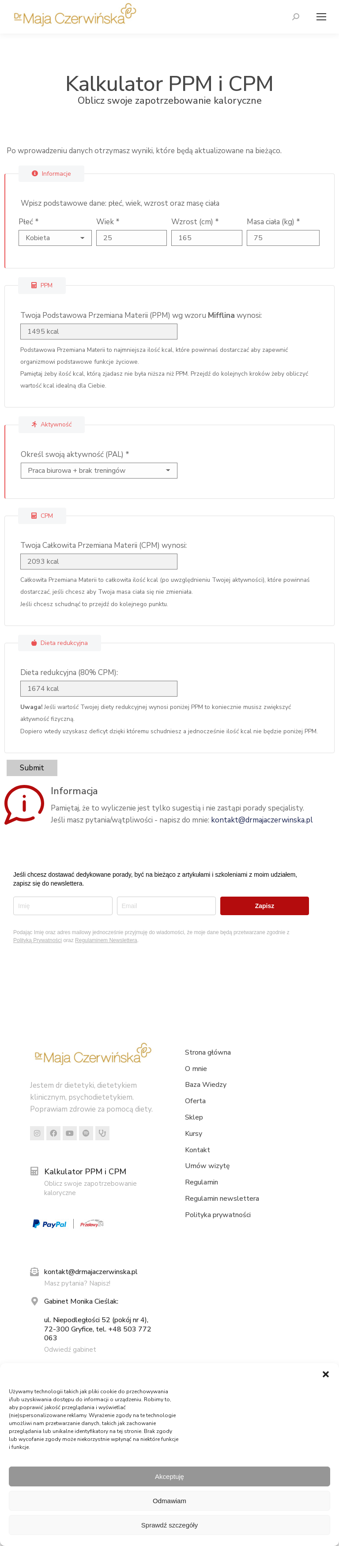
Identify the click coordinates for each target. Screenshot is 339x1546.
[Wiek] (131, 238)
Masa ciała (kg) (273, 222)
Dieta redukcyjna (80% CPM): (69, 672)
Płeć (29, 222)
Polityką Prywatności (37, 940)
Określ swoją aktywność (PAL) (75, 454)
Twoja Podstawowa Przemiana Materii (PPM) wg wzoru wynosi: (141, 315)
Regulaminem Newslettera (106, 940)
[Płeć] (55, 238)
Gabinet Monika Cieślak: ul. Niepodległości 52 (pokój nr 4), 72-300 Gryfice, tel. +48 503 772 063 (97, 1320)
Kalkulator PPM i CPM (85, 1171)
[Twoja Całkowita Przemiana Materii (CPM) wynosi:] (95, 561)
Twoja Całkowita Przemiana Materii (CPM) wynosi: (103, 545)
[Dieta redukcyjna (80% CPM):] (95, 689)
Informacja (74, 791)
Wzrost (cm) (195, 222)
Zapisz (265, 905)
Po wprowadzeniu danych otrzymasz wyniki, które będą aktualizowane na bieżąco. (144, 151)
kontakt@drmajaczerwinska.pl (262, 820)
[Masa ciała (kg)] (283, 238)
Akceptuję (169, 1476)
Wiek (108, 222)
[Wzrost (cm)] (206, 238)
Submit (32, 768)
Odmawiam (169, 1501)
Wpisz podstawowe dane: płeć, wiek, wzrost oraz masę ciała (120, 203)
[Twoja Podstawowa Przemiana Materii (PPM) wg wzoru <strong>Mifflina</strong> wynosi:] (95, 331)
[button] (325, 1374)
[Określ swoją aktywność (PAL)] (95, 471)
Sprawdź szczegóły (169, 1525)
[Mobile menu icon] (319, 17)
